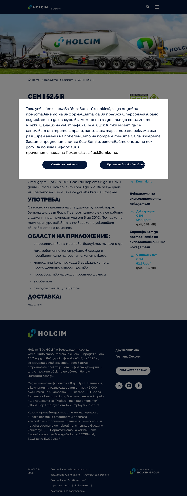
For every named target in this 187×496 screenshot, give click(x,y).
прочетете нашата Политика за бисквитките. (72, 153)
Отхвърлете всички (65, 164)
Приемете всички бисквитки (126, 164)
